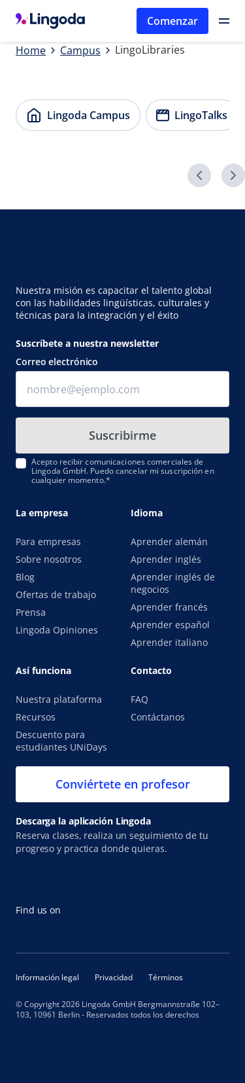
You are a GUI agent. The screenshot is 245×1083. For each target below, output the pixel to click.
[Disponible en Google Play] (143, 878)
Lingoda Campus (73, 111)
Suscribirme (122, 435)
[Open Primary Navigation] (224, 20)
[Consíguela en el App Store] (54, 878)
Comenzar (172, 21)
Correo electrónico (57, 361)
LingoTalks (186, 110)
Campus (80, 50)
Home (31, 50)
